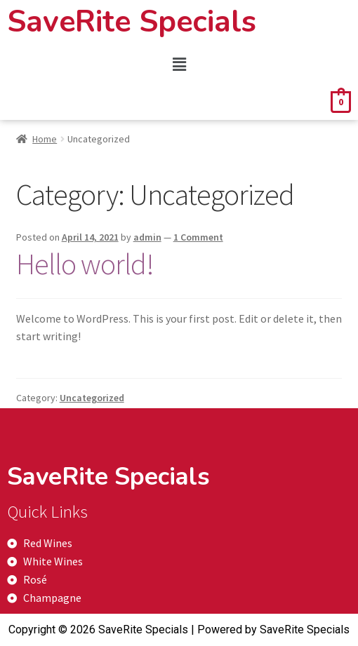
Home (44, 139)
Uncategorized (92, 397)
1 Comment (198, 237)
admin (147, 237)
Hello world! (85, 263)
